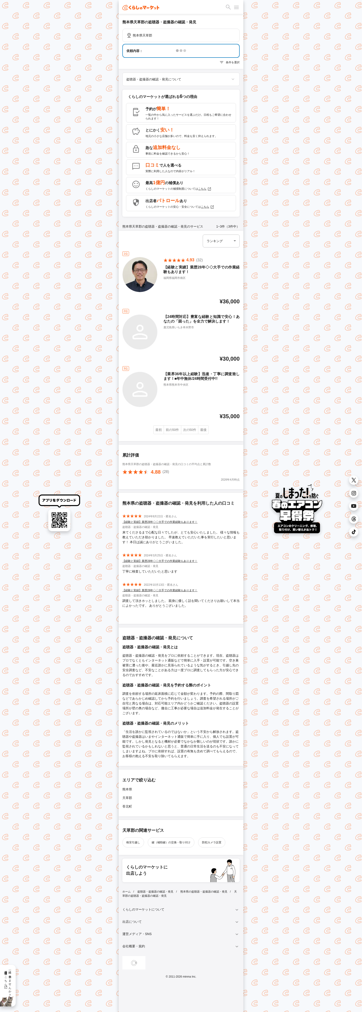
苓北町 (127, 806)
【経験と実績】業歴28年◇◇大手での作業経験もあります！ (159, 522)
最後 (203, 430)
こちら (204, 189)
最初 (158, 430)
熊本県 (127, 789)
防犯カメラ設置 (211, 842)
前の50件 (172, 430)
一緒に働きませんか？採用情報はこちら (8, 982)
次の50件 (189, 430)
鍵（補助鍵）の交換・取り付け (171, 842)
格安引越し (133, 842)
